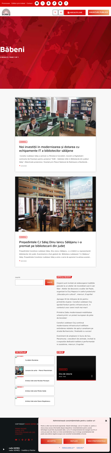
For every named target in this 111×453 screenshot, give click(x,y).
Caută (17, 277)
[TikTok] (26, 440)
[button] (106, 421)
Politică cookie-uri (67, 447)
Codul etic (80, 447)
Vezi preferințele (97, 441)
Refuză (74, 441)
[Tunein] (22, 440)
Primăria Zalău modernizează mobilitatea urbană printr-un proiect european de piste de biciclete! (75, 315)
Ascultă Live (74, 12)
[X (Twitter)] (19, 440)
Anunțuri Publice (98, 12)
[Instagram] (29, 440)
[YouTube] (16, 440)
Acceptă (51, 441)
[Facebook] (32, 440)
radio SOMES (30, 424)
